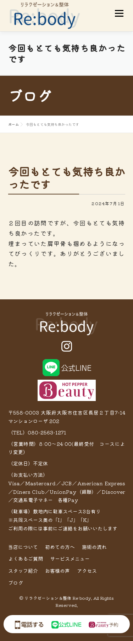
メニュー (119, 13)
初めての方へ (60, 546)
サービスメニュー (70, 558)
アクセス (87, 570)
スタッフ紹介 (23, 570)
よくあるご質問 (25, 558)
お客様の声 (57, 570)
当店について (23, 546)
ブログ (15, 582)
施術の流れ (94, 546)
